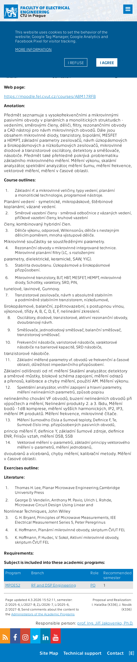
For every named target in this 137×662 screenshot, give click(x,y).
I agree (107, 62)
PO (92, 585)
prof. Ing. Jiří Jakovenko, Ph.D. (105, 622)
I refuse (76, 62)
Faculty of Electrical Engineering (45, 9)
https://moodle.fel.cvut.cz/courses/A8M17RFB (50, 96)
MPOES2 (12, 585)
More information (33, 49)
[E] (131, 653)
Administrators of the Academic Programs (43, 614)
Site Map (49, 653)
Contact (115, 653)
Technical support (82, 653)
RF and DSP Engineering (53, 585)
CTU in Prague (33, 15)
